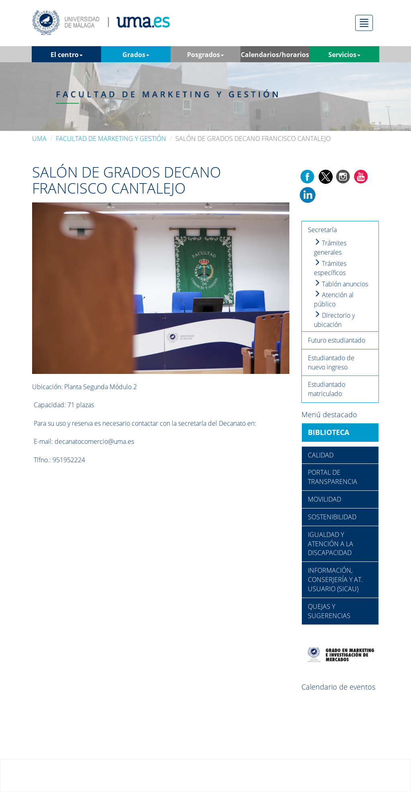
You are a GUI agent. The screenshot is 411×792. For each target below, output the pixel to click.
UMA (39, 138)
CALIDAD (321, 455)
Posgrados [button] (205, 54)
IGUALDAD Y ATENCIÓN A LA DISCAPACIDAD (330, 543)
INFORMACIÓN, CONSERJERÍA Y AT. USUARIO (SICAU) (335, 579)
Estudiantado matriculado (326, 389)
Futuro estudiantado (336, 340)
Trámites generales (330, 248)
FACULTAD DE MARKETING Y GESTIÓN (111, 138)
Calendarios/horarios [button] (275, 56)
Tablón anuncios (341, 284)
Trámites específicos (330, 268)
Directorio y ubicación (334, 320)
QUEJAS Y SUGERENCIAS (329, 611)
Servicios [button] (344, 54)
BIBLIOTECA (328, 432)
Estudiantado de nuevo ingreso (331, 362)
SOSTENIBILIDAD (332, 516)
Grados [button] (135, 54)
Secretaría (322, 229)
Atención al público (334, 299)
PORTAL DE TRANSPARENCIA (332, 477)
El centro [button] (67, 54)
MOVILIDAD (324, 499)
